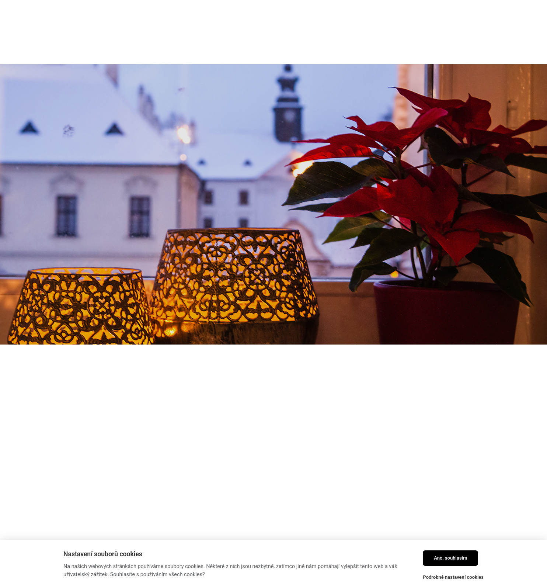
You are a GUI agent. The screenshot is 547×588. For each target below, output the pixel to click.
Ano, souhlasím (450, 558)
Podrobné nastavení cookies (453, 577)
